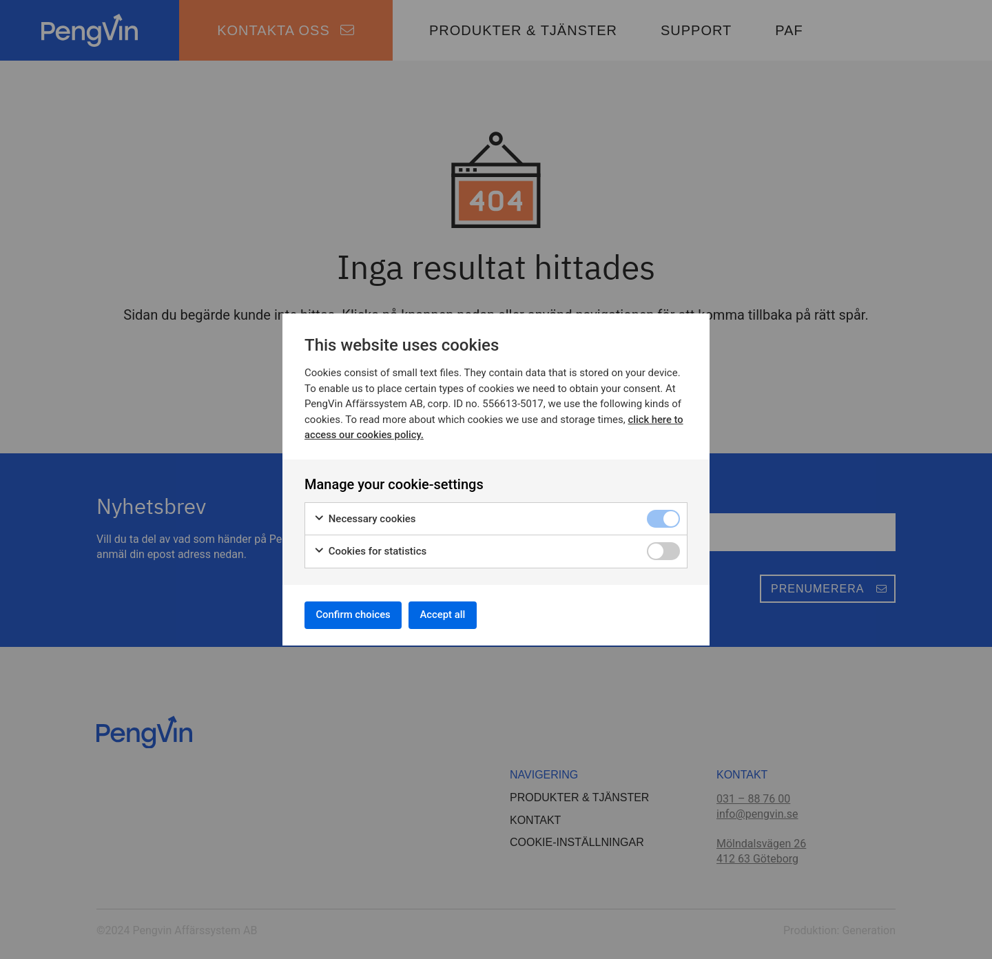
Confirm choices (359, 614)
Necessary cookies (364, 515)
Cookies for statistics (369, 548)
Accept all (459, 614)
